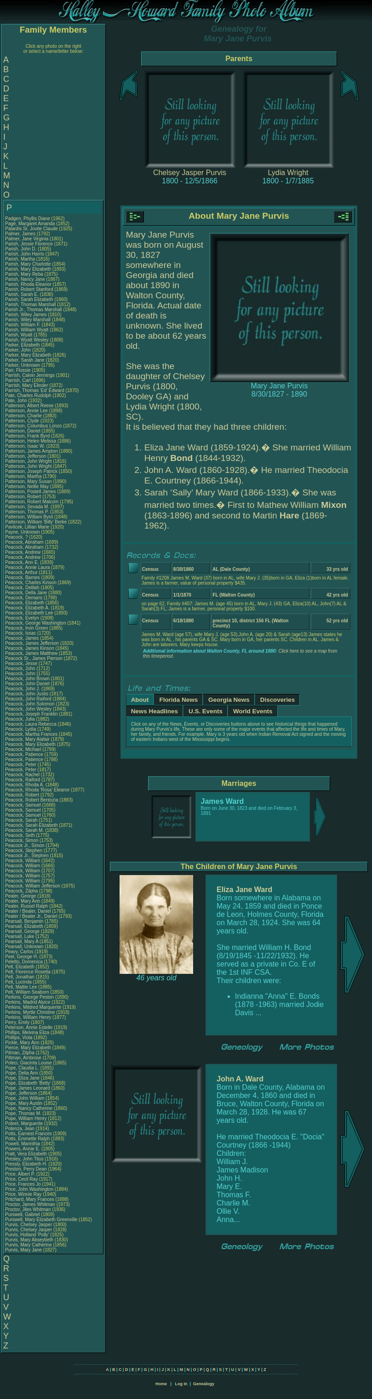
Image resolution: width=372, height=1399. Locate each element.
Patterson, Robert (23, 496)
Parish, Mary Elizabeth (28, 269)
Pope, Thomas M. (23, 1113)
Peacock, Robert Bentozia (31, 799)
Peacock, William (23, 860)
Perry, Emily (18, 1022)
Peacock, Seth (20, 835)
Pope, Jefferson (22, 1093)
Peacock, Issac (21, 633)
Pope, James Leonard (27, 1088)
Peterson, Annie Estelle (28, 1027)
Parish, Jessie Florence (29, 243)
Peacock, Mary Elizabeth (30, 744)
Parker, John (18, 350)
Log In (181, 1384)
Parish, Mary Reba (24, 274)
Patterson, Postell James (30, 491)
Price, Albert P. (20, 1174)
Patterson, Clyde (22, 420)
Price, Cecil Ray (21, 1179)
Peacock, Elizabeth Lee (29, 612)
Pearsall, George (23, 931)
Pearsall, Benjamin (25, 921)
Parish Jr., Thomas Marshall (33, 309)
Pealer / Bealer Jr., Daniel (31, 916)
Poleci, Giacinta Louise (28, 1062)
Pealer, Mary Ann (22, 901)
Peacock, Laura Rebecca (31, 724)
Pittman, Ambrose (24, 1057)
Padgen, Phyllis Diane (27, 218)
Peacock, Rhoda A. (24, 784)
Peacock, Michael (23, 749)
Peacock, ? (17, 537)
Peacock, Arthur (22, 572)
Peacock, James (22, 638)
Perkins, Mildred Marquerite (33, 1007)
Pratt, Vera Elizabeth (26, 1153)
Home (161, 1384)
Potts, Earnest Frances (28, 1133)
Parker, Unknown (23, 365)
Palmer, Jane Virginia (26, 238)
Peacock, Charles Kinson (31, 582)
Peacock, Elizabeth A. (27, 607)
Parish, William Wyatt (26, 329)
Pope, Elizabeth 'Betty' (28, 1083)
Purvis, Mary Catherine (28, 1244)
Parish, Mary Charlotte (28, 264)
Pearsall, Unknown (25, 946)
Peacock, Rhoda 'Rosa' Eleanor (37, 789)
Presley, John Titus (24, 1158)
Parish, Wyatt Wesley (27, 339)
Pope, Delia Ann (21, 1072)
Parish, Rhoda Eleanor (28, 284)
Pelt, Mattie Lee (21, 987)
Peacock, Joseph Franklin (31, 714)
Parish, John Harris (24, 253)
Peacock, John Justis (26, 693)
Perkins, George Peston (29, 997)
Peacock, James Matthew (31, 653)
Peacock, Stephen (24, 850)
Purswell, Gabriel (23, 1214)
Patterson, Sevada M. (27, 506)
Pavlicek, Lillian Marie (27, 526)
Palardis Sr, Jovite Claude (31, 228)
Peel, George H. (21, 956)
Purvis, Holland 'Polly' (27, 1234)
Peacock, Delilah (22, 587)
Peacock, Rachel (23, 774)
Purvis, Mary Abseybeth (29, 1239)
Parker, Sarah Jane (25, 360)
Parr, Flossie (18, 370)
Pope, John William (25, 1098)
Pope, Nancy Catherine (28, 1108)
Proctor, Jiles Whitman (28, 1209)
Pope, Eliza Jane (22, 1078)
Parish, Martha (20, 259)
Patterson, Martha (24, 476)
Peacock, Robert (22, 794)
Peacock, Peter (21, 764)
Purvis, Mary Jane (23, 1249)
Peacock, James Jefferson (32, 643)
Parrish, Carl (18, 380)
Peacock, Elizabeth (25, 602)
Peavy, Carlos (19, 951)
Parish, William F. (22, 324)
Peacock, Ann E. (22, 562)
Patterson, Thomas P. (27, 511)
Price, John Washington (29, 1189)
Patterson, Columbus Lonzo (33, 425)
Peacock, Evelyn (22, 617)
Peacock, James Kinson (29, 648)
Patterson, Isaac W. (25, 446)
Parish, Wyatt (19, 334)
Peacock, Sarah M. (24, 830)
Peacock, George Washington (35, 623)
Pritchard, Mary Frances (29, 1199)
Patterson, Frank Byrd (27, 435)
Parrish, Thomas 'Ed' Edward (34, 390)
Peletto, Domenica (24, 961)
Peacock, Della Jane (26, 592)
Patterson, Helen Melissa (30, 441)
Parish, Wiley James (26, 314)
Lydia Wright (288, 172)
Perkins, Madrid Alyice (27, 1002)
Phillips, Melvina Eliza (27, 1032)
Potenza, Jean (20, 1128)
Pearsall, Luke (20, 936)
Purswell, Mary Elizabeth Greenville (41, 1219)
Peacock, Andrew (23, 552)
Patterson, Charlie (24, 415)
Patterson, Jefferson (26, 456)
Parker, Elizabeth (23, 344)
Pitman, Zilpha (20, 1052)
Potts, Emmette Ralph (27, 1138)
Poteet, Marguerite (24, 1123)
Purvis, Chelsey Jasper (28, 1224)
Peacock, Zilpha (22, 890)
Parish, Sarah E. (22, 294)
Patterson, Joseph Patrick (31, 471)
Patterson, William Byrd (29, 516)
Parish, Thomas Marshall (30, 304)
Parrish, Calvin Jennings (30, 375)
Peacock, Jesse (22, 663)
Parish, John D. (20, 248)
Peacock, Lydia (21, 729)
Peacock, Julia (20, 719)
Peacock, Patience (25, 754)
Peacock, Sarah (22, 820)
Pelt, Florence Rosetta (28, 971)
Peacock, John (20, 668)
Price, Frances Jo (23, 1184)
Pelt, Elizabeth (20, 966)
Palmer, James (21, 233)
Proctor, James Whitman (30, 1204)
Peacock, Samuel (23, 805)
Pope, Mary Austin (23, 1103)
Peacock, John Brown (27, 678)
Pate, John (17, 400)
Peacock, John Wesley (28, 708)
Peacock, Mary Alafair (27, 739)
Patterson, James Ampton (31, 451)
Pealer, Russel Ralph (26, 906)
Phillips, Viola (19, 1037)
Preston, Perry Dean (26, 1169)
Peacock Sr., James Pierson (34, 658)
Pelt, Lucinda (19, 981)
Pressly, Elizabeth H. (26, 1163)
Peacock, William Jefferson (32, 885)
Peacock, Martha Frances (31, 734)
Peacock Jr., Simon (25, 845)
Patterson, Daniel (23, 430)
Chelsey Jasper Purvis (189, 172)
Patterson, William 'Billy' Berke (36, 521)
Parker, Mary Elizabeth (28, 355)
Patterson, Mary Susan (28, 481)
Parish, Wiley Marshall (28, 319)
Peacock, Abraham (25, 542)
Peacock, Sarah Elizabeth (31, 825)
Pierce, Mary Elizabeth (28, 1047)
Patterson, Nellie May (27, 486)
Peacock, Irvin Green (26, 628)
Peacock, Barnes (23, 577)
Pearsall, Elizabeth (25, 926)
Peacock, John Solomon (30, 703)
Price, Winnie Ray (23, 1194)
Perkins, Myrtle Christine (30, 1012)
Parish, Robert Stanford (29, 289)
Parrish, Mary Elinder (26, 385)
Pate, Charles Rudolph (28, 395)
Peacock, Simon (22, 840)
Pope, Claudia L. (22, 1067)
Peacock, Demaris (24, 597)
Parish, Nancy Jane (25, 279)
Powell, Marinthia (23, 1143)
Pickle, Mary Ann (22, 1042)
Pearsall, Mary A (21, 941)
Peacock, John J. (22, 688)
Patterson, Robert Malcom (31, 501)
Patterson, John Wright (28, 461)
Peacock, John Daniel (27, 683)
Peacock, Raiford (23, 779)
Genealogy (203, 1384)
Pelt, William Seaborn (27, 992)
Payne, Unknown (23, 532)
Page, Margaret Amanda (30, 223)
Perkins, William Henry (28, 1017)
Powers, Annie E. (22, 1148)
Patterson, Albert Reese (29, 405)
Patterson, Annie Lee (26, 410)
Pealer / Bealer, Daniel (28, 911)
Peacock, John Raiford (28, 698)
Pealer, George (21, 896)
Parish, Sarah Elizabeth (29, 299)
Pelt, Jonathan (20, 976)
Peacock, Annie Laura (27, 567)
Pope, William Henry (26, 1118)
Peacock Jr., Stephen (27, 855)
